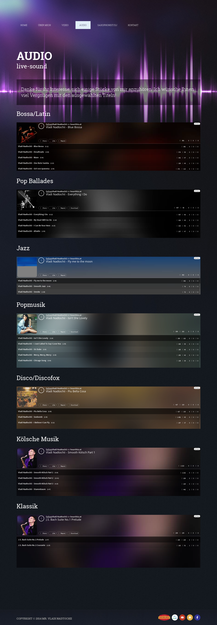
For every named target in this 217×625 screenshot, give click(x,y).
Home (23, 25)
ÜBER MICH (44, 25)
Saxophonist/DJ (107, 25)
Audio (83, 25)
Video (65, 25)
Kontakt (133, 25)
